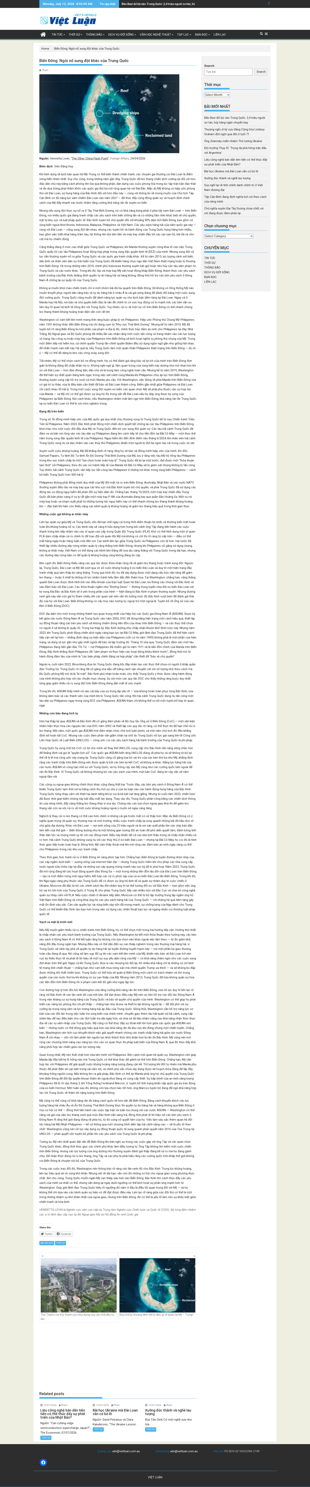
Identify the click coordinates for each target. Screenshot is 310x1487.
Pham (45, 70)
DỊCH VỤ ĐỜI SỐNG (121, 34)
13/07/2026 (50, 1405)
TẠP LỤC (183, 34)
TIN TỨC (57, 34)
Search (209, 66)
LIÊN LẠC (220, 34)
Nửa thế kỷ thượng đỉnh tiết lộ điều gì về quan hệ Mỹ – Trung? (157, 1287)
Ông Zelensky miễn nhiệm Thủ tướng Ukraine (233, 141)
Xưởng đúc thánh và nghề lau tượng (227, 178)
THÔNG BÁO (94, 34)
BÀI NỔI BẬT (47, 1243)
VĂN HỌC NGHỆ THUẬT (155, 34)
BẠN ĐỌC (201, 34)
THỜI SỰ (74, 34)
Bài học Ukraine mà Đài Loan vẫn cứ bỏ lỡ (231, 171)
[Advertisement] (118, 1356)
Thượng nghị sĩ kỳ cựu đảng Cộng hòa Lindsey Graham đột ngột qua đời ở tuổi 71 (174, 4)
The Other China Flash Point (90, 158)
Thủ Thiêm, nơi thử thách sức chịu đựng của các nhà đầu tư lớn (79, 1289)
